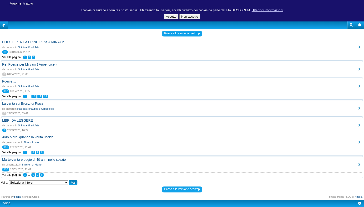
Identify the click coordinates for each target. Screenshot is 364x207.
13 (45, 96)
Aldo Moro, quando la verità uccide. (28, 137)
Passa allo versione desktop (182, 33)
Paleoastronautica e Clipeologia (35, 108)
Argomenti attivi (21, 3)
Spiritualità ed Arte (28, 47)
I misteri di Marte (31, 164)
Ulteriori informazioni (267, 10)
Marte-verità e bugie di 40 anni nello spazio (34, 159)
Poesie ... (9, 81)
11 (33, 96)
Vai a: (4, 182)
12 (39, 96)
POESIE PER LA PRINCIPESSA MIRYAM (33, 42)
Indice (5, 203)
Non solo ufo (31, 142)
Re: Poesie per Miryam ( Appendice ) (29, 64)
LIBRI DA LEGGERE (17, 120)
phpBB (17, 197)
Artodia (359, 197)
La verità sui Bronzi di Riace (23, 103)
